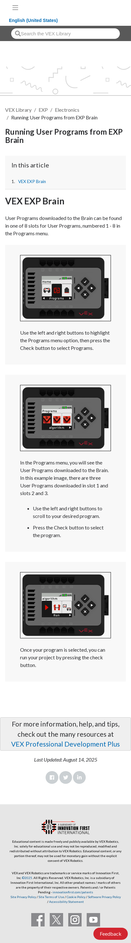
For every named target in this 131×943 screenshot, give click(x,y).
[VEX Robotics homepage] (106, 7)
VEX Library (18, 110)
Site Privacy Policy (23, 897)
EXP (43, 110)
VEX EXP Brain (32, 181)
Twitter (65, 777)
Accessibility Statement (66, 902)
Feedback (110, 934)
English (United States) (33, 20)
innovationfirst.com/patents (73, 892)
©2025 (27, 878)
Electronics (67, 110)
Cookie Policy (76, 897)
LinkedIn (79, 777)
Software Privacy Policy (104, 897)
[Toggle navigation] (15, 8)
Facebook (52, 777)
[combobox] (65, 33)
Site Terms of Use (51, 897)
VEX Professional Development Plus (65, 744)
